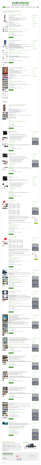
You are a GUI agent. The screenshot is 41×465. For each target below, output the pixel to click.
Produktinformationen (35, 15)
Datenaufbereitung (35, 23)
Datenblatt (34, 20)
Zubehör (33, 43)
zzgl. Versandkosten (13, 34)
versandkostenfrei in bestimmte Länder (14, 431)
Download (36, 223)
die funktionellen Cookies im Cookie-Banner (35, 141)
